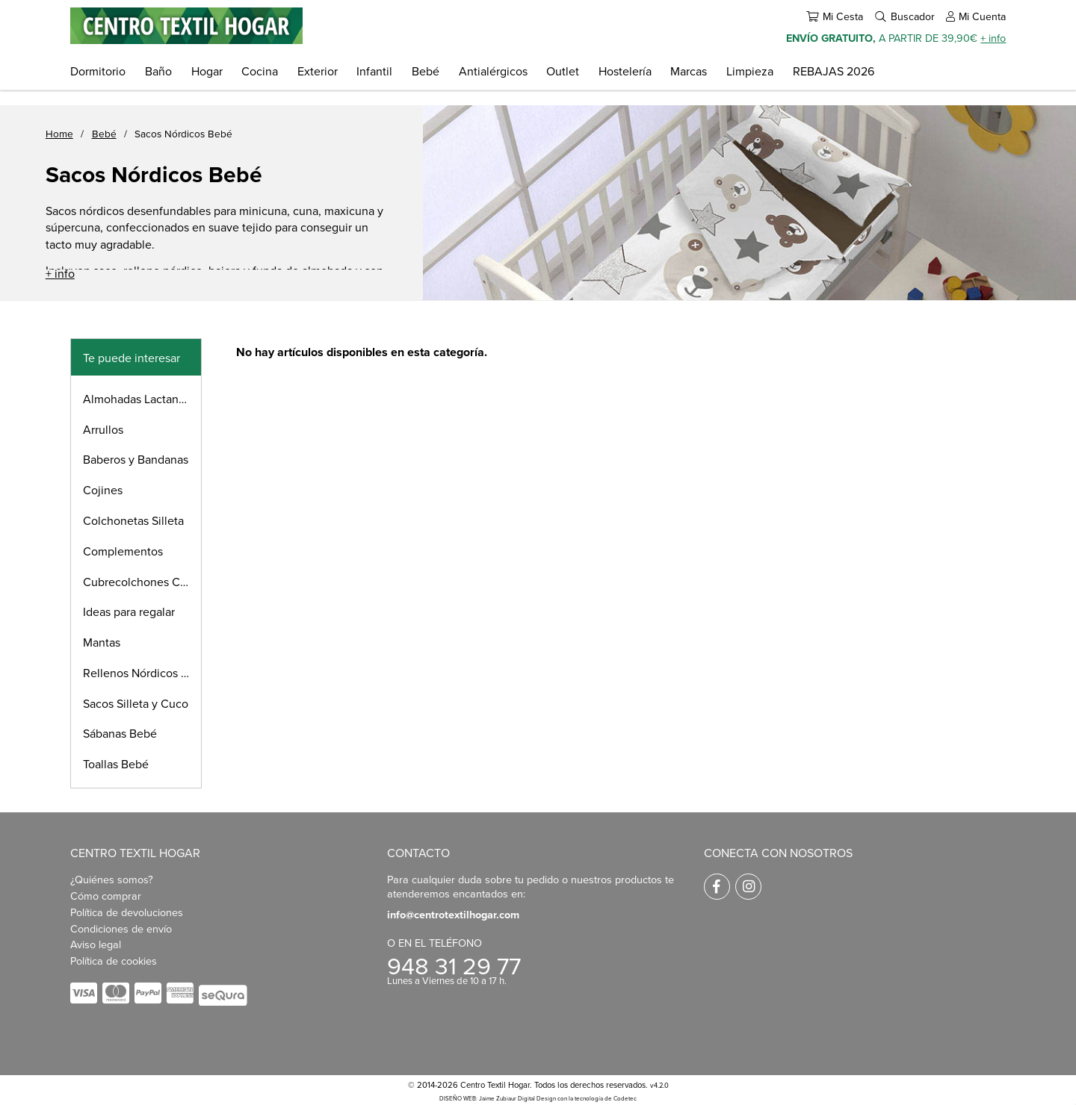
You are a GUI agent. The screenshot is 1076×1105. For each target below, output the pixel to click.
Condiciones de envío (121, 928)
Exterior (317, 71)
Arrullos (103, 429)
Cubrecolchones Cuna (141, 581)
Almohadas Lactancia (138, 398)
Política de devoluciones (126, 912)
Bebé (425, 71)
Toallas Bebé (116, 764)
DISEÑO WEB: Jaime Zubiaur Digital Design (497, 1098)
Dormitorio (98, 71)
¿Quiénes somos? (111, 879)
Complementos (123, 551)
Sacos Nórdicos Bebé (183, 133)
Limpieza (749, 71)
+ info (993, 38)
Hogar (207, 71)
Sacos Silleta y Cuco (135, 703)
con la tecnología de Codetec (597, 1098)
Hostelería (625, 71)
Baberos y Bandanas (135, 459)
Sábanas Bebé (120, 733)
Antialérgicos (493, 71)
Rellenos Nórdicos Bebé (142, 672)
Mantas (101, 642)
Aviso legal (95, 944)
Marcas (688, 71)
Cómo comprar (105, 895)
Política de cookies (113, 960)
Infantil (374, 71)
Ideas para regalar (129, 611)
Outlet (562, 71)
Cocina (259, 71)
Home (59, 133)
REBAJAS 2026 (833, 71)
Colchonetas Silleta (133, 520)
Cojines (103, 490)
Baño (158, 71)
